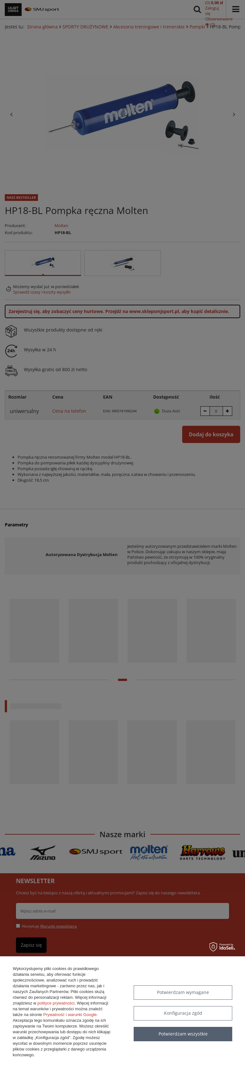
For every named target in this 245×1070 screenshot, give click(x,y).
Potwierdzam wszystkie (183, 1034)
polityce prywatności (55, 1003)
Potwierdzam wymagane (183, 992)
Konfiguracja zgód (183, 1013)
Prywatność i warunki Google (70, 1014)
